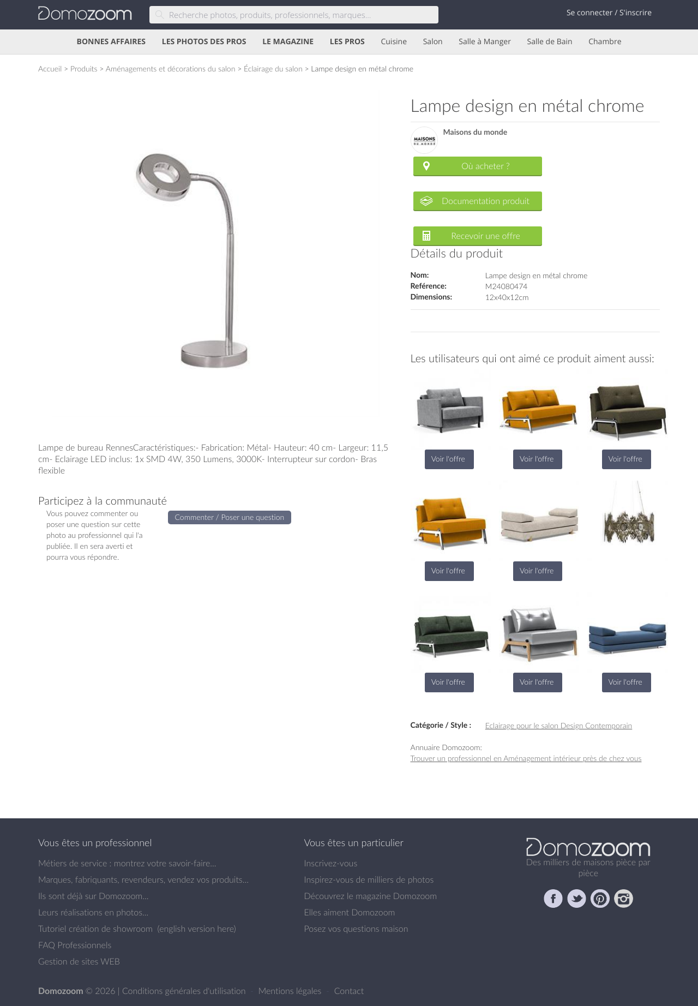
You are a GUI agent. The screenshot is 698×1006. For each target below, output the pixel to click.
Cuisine (394, 42)
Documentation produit (485, 201)
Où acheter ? (485, 166)
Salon (433, 42)
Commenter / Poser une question (230, 517)
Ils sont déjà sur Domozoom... (93, 896)
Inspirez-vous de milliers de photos (369, 879)
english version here (196, 929)
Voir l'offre (448, 458)
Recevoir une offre (485, 236)
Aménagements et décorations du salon (171, 68)
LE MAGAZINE (288, 42)
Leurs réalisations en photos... (93, 912)
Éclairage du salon (273, 68)
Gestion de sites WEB (79, 961)
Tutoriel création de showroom (95, 929)
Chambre (604, 42)
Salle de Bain (550, 42)
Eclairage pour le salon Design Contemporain (559, 725)
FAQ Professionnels (74, 945)
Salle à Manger (485, 42)
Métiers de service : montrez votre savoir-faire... (127, 863)
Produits (84, 68)
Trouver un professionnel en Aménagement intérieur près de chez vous (526, 758)
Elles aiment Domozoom (349, 912)
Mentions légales (291, 991)
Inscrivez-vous (331, 863)
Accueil (50, 68)
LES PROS (347, 42)
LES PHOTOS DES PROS (204, 42)
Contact (349, 991)
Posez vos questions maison (356, 929)
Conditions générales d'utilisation (185, 991)
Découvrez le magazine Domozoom (370, 896)
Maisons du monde (475, 132)
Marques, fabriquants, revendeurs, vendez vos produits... (143, 879)
